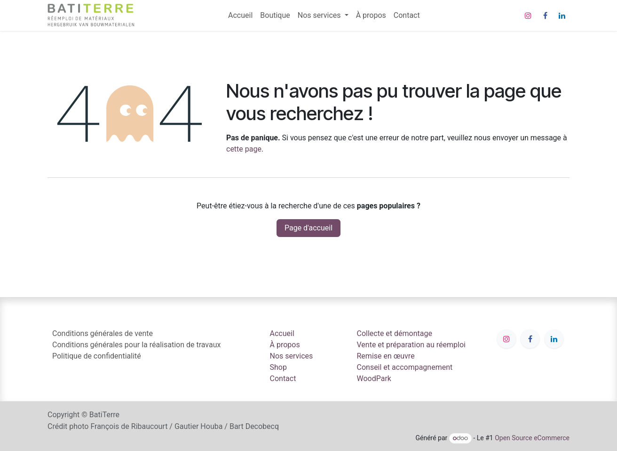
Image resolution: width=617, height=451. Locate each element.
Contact (283, 378)
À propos (285, 344)
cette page (243, 149)
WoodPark (374, 378)
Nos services (291, 356)
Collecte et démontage (394, 333)
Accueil (282, 333)
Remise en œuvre (386, 356)
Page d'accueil (308, 227)
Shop (278, 367)
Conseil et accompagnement (405, 367)
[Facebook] (545, 15)
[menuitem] (240, 15)
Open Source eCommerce (532, 438)
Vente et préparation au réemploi (411, 344)
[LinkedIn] (562, 15)
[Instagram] (528, 15)
